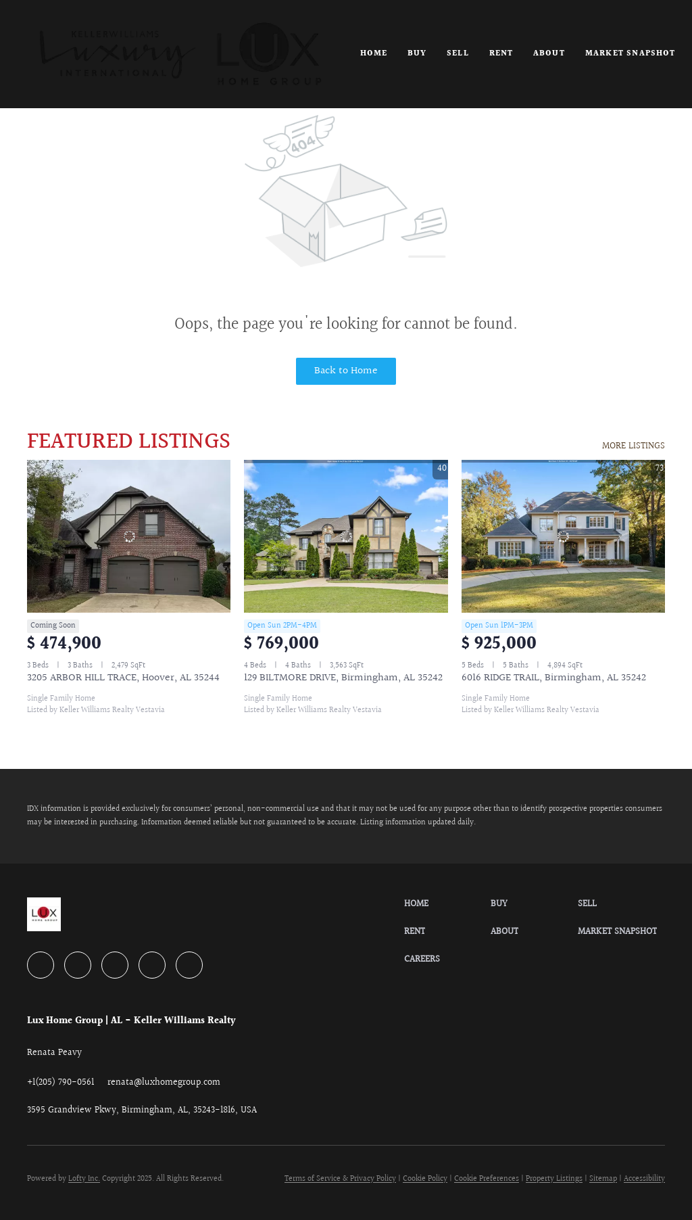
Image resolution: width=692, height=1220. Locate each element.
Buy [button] (416, 53)
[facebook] (40, 965)
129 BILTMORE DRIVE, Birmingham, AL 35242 (343, 678)
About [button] (549, 53)
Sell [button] (457, 53)
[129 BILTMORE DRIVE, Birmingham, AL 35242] (345, 536)
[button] (180, 54)
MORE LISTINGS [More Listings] (633, 446)
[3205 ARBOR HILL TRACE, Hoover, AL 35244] (128, 536)
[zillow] (114, 965)
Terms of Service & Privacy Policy (340, 1179)
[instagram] (152, 965)
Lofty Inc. (84, 1179)
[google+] (189, 965)
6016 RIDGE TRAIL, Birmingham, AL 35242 (554, 678)
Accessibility (644, 1179)
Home (373, 53)
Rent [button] (501, 53)
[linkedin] (77, 965)
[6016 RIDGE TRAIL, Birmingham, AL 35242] (563, 536)
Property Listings (554, 1179)
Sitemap (603, 1179)
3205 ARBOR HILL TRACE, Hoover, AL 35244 (123, 678)
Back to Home (346, 370)
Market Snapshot (630, 53)
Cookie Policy (425, 1179)
